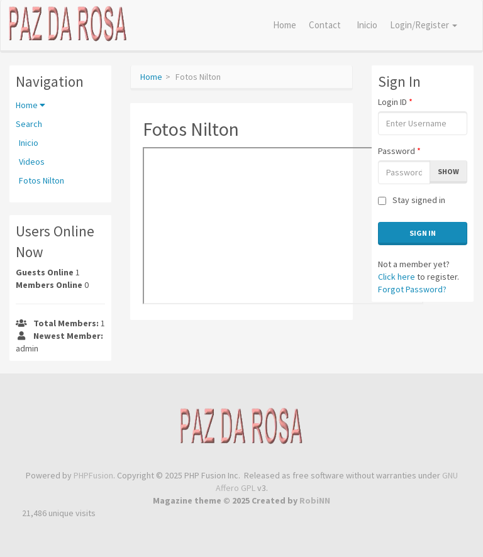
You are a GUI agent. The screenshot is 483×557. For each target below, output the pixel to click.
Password (399, 151)
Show (448, 171)
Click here (396, 276)
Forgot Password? (412, 289)
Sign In (422, 233)
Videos (32, 161)
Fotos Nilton (41, 180)
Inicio (367, 25)
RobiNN (314, 500)
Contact (325, 25)
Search (29, 124)
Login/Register (423, 25)
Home (284, 25)
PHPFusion (93, 475)
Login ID (395, 102)
